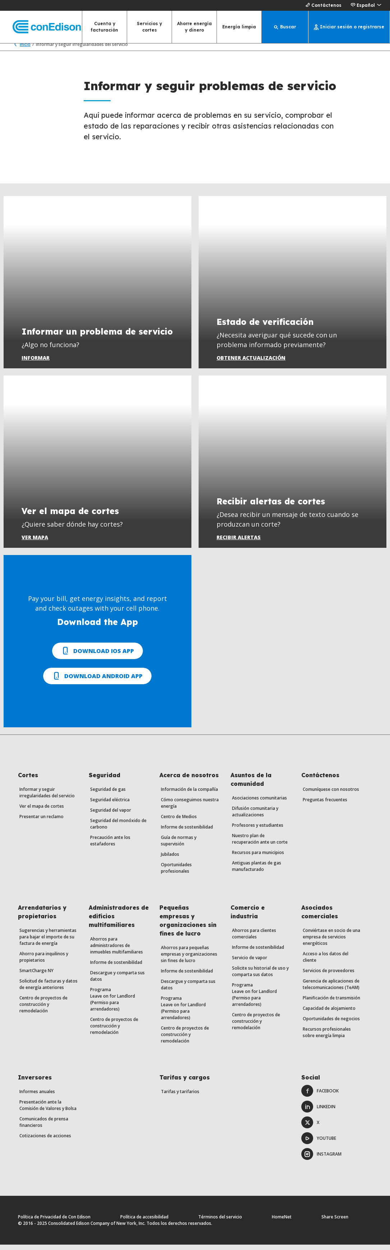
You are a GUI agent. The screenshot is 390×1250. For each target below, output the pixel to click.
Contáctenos (322, 5)
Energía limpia (239, 26)
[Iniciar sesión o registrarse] (349, 27)
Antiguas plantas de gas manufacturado (256, 871)
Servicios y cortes (149, 27)
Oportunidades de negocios (331, 1024)
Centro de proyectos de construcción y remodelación (43, 1009)
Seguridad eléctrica (110, 805)
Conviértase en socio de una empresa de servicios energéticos (331, 942)
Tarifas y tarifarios (180, 1097)
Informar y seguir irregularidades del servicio (47, 798)
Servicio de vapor (249, 963)
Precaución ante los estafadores (110, 846)
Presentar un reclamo (41, 822)
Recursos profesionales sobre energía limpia (327, 1037)
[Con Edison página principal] (40, 27)
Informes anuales (37, 1097)
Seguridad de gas (108, 795)
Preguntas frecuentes (325, 805)
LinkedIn (318, 1112)
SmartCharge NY (36, 976)
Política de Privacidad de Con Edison (54, 1222)
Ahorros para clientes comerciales (254, 939)
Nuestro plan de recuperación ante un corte (260, 844)
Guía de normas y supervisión (178, 846)
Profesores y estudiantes (257, 830)
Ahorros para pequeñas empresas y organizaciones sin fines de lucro (189, 959)
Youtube (318, 1143)
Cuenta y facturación (104, 27)
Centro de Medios (179, 822)
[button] (366, 5)
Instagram (321, 1159)
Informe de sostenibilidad (187, 832)
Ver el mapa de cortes (41, 811)
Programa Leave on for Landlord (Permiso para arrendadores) (112, 1004)
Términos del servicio (220, 1222)
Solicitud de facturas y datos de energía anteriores (48, 989)
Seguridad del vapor (110, 815)
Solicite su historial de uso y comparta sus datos (260, 976)
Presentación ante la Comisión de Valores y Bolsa (47, 1110)
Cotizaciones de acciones (45, 1141)
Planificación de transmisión (331, 1003)
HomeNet (282, 1222)
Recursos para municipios (258, 858)
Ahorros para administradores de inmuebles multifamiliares (116, 950)
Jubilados (170, 860)
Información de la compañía (189, 795)
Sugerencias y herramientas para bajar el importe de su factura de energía (47, 942)
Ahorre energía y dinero (194, 27)
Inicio (21, 49)
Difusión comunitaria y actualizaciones (255, 817)
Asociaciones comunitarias (259, 803)
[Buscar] (285, 27)
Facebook (320, 1096)
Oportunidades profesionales (176, 873)
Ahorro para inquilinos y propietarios (43, 962)
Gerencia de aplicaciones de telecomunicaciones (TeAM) (331, 989)
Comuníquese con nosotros (331, 795)
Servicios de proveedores (328, 976)
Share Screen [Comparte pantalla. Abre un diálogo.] (334, 1222)
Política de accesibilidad (144, 1222)
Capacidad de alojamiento (329, 1014)
